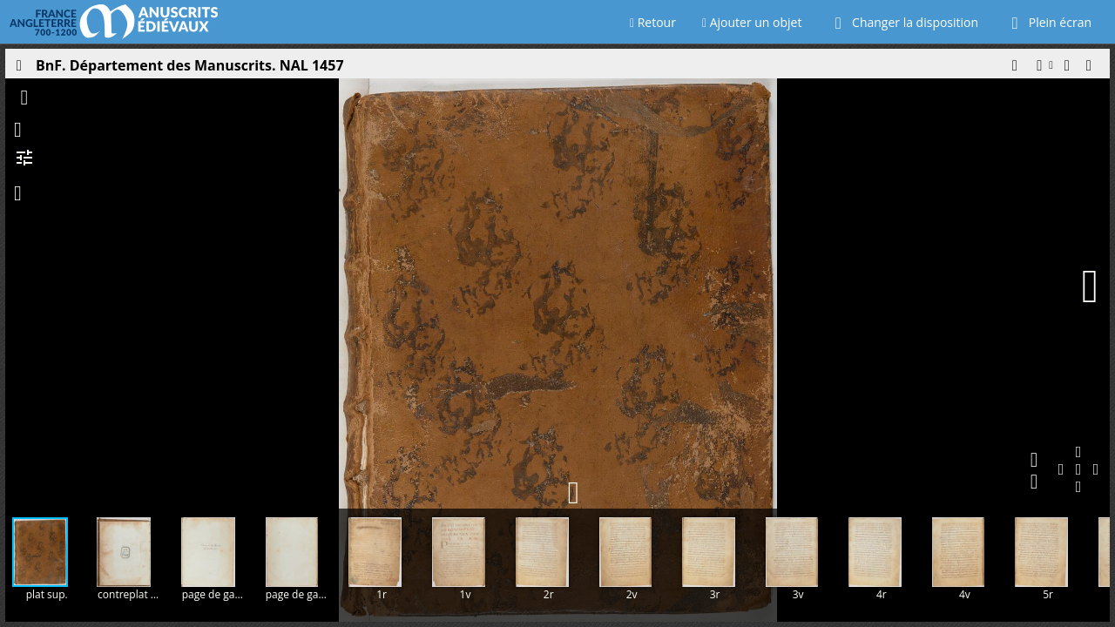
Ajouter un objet (752, 22)
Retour (653, 22)
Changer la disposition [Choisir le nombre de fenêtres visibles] (903, 22)
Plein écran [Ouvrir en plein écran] (1047, 22)
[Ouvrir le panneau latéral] (18, 70)
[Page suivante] (1090, 286)
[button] (1014, 70)
